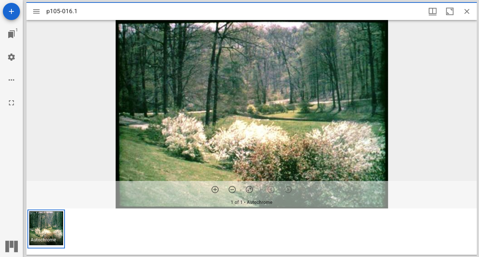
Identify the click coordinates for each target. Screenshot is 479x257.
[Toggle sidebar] (36, 11)
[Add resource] (11, 11)
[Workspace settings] (11, 57)
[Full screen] (11, 102)
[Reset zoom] (249, 189)
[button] (46, 229)
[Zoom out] (232, 189)
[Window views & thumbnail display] (432, 11)
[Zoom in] (215, 189)
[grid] (251, 231)
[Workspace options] (11, 80)
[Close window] (466, 11)
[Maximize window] (449, 11)
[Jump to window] (11, 34)
